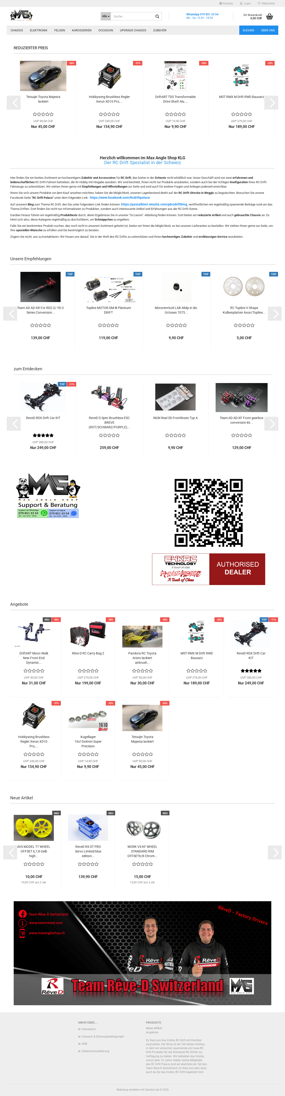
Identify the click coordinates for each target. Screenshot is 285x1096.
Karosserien (81, 30)
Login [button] (245, 3)
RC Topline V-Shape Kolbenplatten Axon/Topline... (244, 310)
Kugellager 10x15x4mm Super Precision (88, 741)
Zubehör (159, 30)
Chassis (17, 30)
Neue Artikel (154, 1028)
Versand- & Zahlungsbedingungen (103, 1036)
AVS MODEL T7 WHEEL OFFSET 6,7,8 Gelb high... (33, 851)
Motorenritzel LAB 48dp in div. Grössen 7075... (176, 310)
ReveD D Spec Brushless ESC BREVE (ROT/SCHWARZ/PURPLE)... (109, 422)
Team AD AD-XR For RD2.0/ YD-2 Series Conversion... (40, 310)
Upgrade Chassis (133, 30)
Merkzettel (266, 3)
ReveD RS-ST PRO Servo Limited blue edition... (88, 851)
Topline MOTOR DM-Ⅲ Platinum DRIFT (108, 310)
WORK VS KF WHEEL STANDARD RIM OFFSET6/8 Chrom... (142, 851)
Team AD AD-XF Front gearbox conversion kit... (241, 420)
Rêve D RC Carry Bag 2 (88, 653)
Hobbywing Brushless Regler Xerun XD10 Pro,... (109, 99)
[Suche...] (106, 16)
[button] (226, 3)
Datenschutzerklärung (95, 1051)
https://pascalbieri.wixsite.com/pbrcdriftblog (154, 204)
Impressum (89, 1029)
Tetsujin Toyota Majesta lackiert (43, 99)
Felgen (59, 30)
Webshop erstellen (128, 1089)
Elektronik (38, 30)
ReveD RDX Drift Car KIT (43, 418)
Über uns (268, 30)
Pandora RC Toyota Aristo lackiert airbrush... (142, 657)
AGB (84, 1043)
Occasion (105, 30)
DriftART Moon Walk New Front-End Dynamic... (33, 657)
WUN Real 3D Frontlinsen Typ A (175, 418)
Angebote (152, 1032)
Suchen (248, 30)
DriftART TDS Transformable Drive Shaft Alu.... (175, 99)
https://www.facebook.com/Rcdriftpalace (120, 197)
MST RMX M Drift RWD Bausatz (241, 97)
